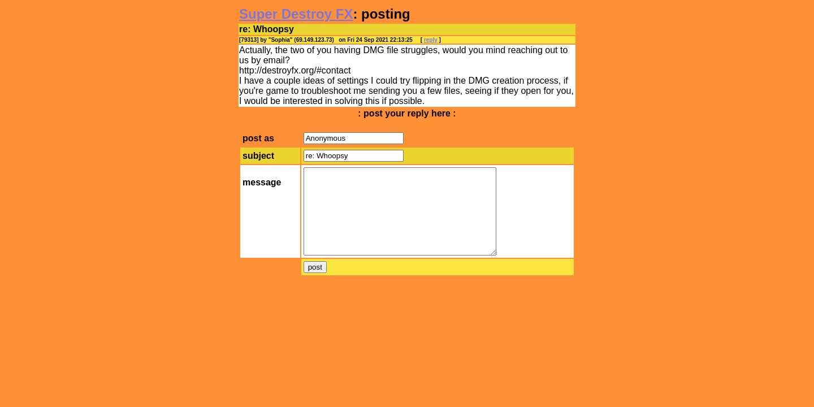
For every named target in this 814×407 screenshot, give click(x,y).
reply (431, 40)
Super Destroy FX (296, 13)
